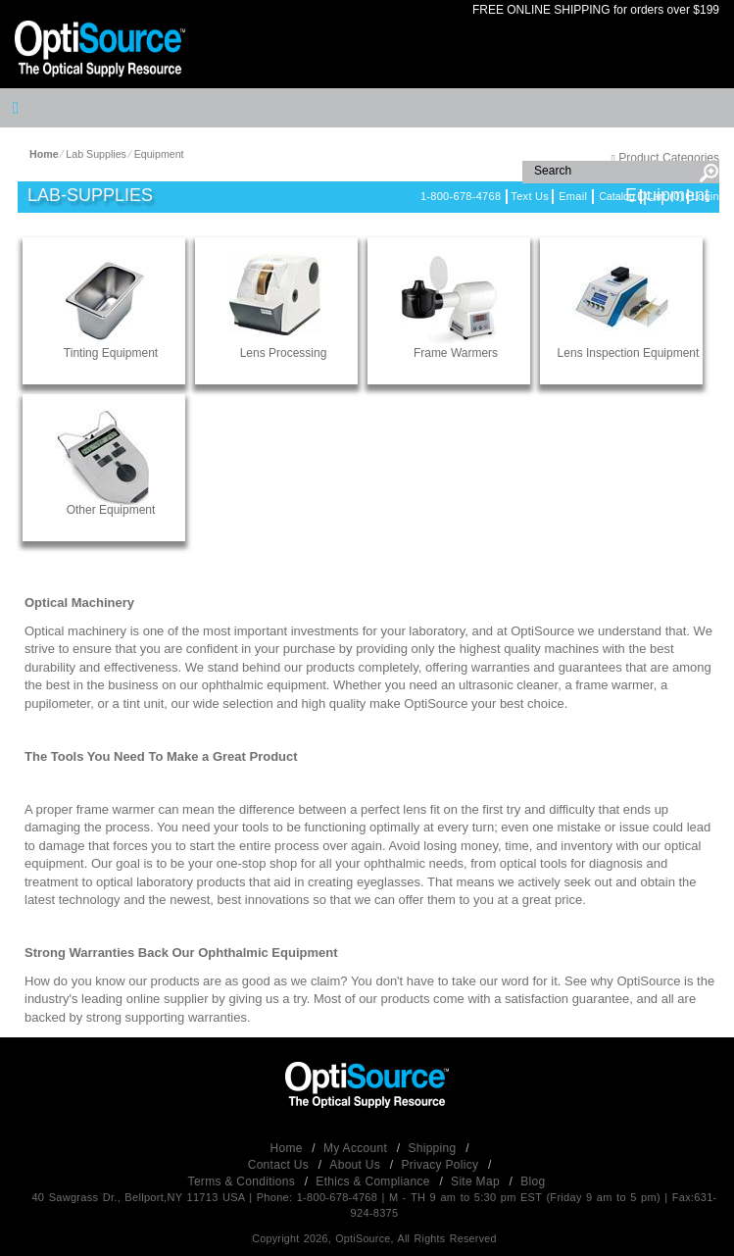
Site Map (477, 1181)
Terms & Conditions (243, 1181)
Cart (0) (664, 196)
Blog (532, 1181)
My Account (357, 1148)
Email (573, 196)
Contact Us (280, 1165)
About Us (356, 1165)
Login (705, 196)
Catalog (617, 196)
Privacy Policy (441, 1165)
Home (288, 1148)
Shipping (434, 1148)
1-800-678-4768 (460, 196)
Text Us (530, 196)
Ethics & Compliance (374, 1181)
